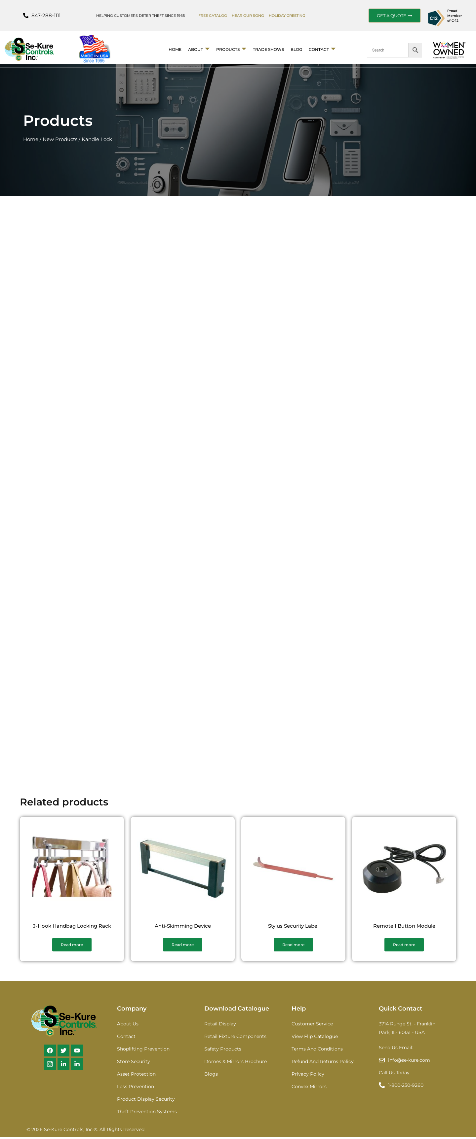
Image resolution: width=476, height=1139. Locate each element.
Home (175, 49)
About (199, 49)
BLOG (296, 49)
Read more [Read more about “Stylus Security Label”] (293, 946)
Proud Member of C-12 (454, 16)
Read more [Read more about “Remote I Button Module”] (404, 946)
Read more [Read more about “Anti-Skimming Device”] (183, 946)
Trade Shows (268, 49)
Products (231, 49)
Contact (322, 49)
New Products (60, 139)
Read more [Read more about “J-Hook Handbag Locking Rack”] (72, 946)
